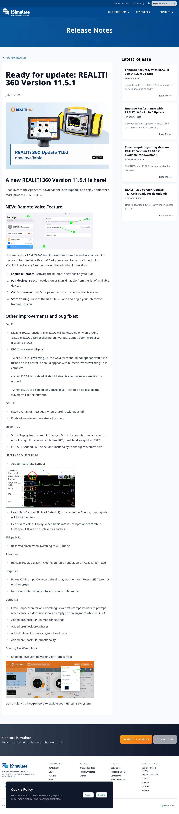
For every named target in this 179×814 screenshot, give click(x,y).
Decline (101, 795)
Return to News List (14, 57)
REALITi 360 (54, 768)
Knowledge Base (87, 768)
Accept (88, 795)
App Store (37, 703)
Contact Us (165, 739)
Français (145, 786)
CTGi (51, 771)
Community (138, 3)
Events (83, 775)
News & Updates (87, 771)
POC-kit (52, 775)
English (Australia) (150, 774)
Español (145, 782)
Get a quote (116, 768)
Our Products (117, 12)
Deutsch (145, 778)
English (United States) (149, 769)
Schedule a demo (122, 3)
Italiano (145, 790)
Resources (143, 12)
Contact (165, 12)
